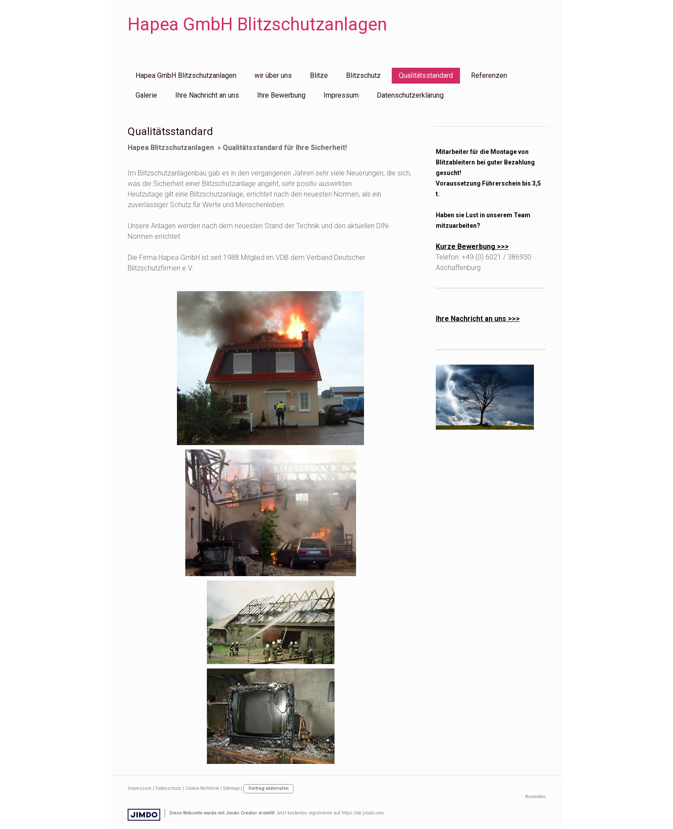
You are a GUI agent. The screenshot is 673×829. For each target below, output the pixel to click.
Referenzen (489, 75)
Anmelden (535, 797)
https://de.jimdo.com (363, 813)
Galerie (146, 95)
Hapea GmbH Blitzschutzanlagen (186, 75)
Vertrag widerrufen (268, 788)
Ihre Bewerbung (281, 95)
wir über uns (273, 75)
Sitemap (231, 788)
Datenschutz (168, 788)
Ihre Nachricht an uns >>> (478, 318)
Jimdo (144, 815)
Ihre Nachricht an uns (207, 95)
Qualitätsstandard (426, 75)
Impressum (341, 95)
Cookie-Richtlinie (202, 788)
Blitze (319, 75)
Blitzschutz (363, 75)
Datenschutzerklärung (410, 95)
